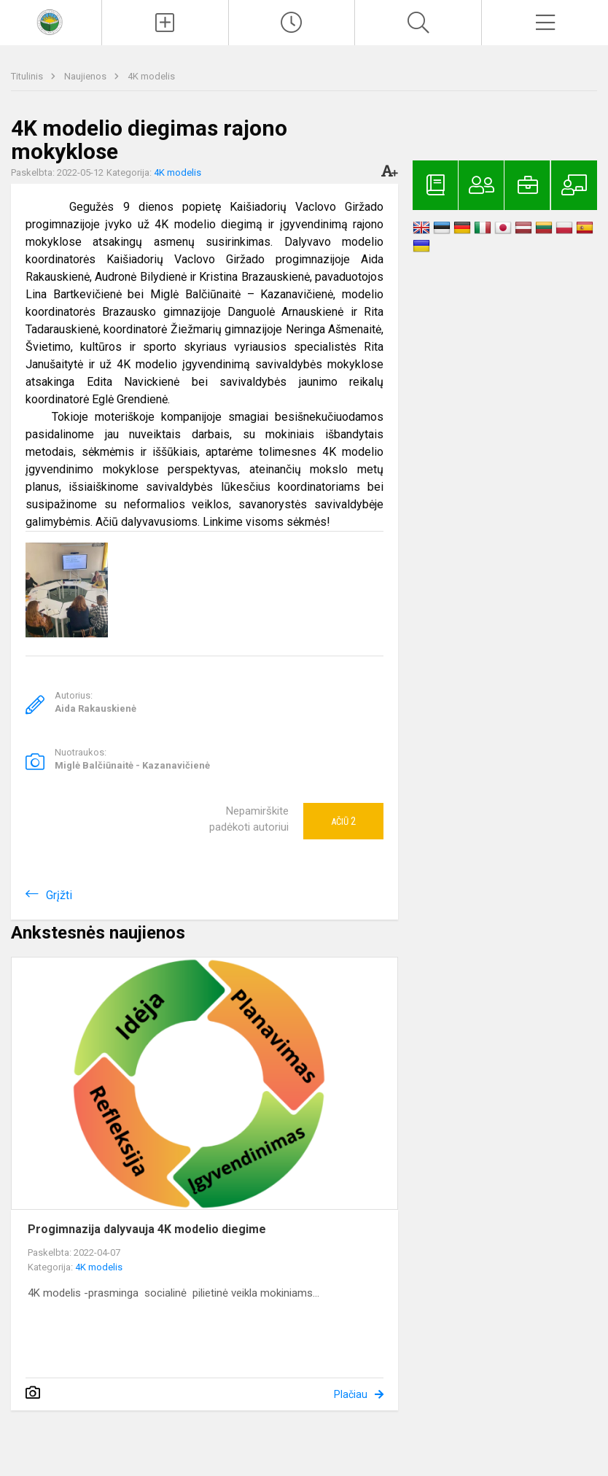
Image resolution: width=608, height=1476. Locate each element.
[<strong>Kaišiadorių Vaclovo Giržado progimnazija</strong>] (51, 21)
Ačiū (343, 821)
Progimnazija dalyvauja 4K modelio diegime (147, 1229)
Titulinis (28, 76)
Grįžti (59, 895)
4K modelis (151, 76)
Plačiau (350, 1394)
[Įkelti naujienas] (165, 22)
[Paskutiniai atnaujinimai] (292, 22)
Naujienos (86, 76)
